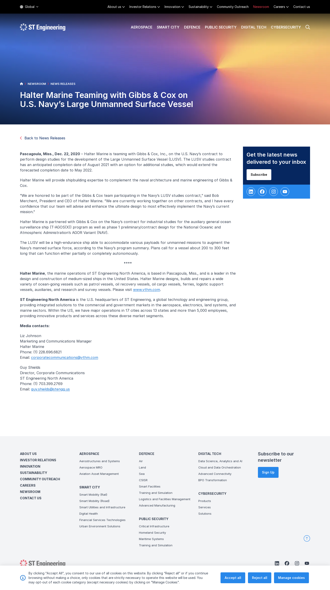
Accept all (233, 582)
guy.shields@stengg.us (52, 391)
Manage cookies (291, 582)
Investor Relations (142, 7)
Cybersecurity (286, 27)
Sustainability (199, 7)
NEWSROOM (37, 84)
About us (114, 7)
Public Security (221, 27)
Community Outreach (233, 7)
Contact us (301, 7)
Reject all (259, 582)
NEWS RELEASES (63, 84)
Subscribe (261, 177)
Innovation (172, 7)
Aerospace (141, 27)
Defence (192, 27)
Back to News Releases (42, 138)
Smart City (168, 27)
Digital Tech (253, 27)
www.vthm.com (148, 292)
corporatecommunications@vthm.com (66, 359)
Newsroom (261, 7)
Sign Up (268, 472)
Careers (279, 7)
